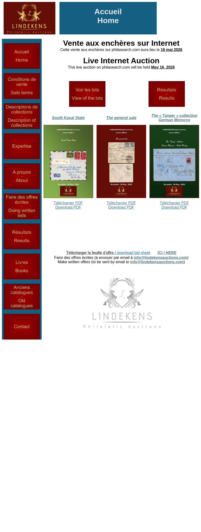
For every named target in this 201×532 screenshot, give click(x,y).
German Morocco (174, 120)
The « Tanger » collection (174, 116)
